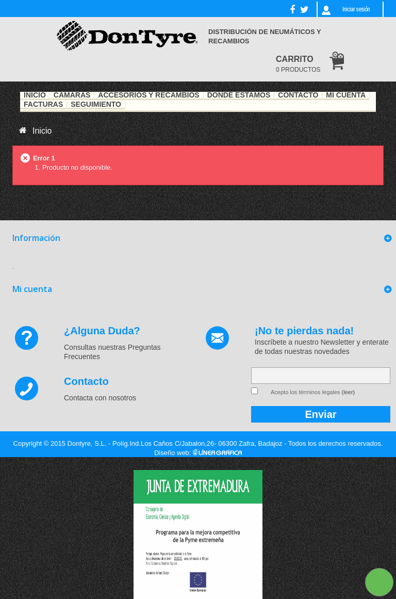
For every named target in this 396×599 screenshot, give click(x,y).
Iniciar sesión (356, 9)
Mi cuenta (32, 289)
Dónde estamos (239, 95)
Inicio (35, 95)
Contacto (298, 95)
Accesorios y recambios (148, 95)
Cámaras (72, 95)
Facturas (43, 104)
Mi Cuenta (346, 95)
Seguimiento (96, 104)
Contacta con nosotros (100, 398)
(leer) (348, 392)
